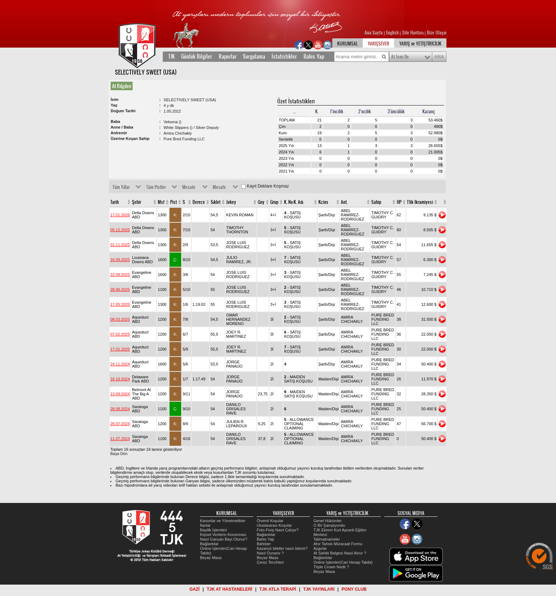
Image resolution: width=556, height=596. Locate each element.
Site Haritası (413, 32)
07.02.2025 (120, 334)
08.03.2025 (120, 319)
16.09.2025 (120, 260)
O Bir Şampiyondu (329, 525)
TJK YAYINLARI (318, 589)
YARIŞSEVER (378, 43)
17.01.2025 (120, 349)
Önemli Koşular (270, 521)
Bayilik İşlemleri (213, 530)
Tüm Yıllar (121, 187)
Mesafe (188, 187)
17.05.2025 (120, 304)
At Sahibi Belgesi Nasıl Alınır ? (339, 553)
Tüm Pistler (156, 187)
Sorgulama (254, 56)
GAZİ (194, 589)
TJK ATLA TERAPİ (277, 589)
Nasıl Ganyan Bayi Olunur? (223, 539)
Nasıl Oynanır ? (270, 553)
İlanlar (205, 525)
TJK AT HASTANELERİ (229, 589)
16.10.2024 (120, 379)
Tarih (114, 202)
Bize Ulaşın (436, 32)
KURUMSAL (347, 43)
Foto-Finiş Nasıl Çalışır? (278, 530)
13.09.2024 (120, 394)
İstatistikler (284, 56)
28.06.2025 (120, 289)
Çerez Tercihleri (270, 562)
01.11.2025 (120, 245)
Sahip (376, 202)
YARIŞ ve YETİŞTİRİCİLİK (420, 43)
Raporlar (228, 56)
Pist (173, 202)
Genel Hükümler (327, 521)
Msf (161, 202)
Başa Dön (118, 453)
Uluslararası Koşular (274, 525)
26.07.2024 (120, 424)
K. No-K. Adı (293, 202)
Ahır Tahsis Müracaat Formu (337, 544)
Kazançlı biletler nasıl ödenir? (282, 548)
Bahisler (264, 544)
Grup (274, 202)
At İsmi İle (400, 57)
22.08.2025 (120, 274)
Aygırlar (320, 548)
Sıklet (216, 202)
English (392, 32)
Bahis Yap (314, 56)
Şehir (136, 202)
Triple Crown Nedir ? (331, 567)
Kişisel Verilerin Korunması (223, 534)
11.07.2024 (120, 439)
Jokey (231, 202)
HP (399, 202)
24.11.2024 (120, 364)
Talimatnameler (326, 539)
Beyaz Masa (211, 558)
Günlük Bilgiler (196, 56)
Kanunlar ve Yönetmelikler (222, 521)
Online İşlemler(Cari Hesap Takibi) (343, 562)
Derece (199, 202)
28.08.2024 (120, 409)
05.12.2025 (120, 230)
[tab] (123, 86)
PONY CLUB (353, 589)
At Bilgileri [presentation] (121, 86)
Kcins (323, 202)
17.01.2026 (120, 215)
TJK (171, 56)
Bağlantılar (209, 544)
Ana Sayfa (374, 32)
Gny (261, 202)
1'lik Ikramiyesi (420, 202)
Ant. (344, 202)
